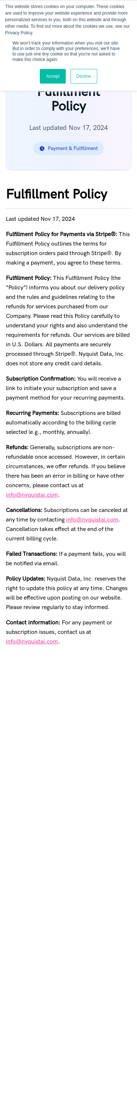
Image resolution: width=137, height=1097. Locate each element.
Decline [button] (83, 76)
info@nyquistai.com (32, 495)
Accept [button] (53, 76)
